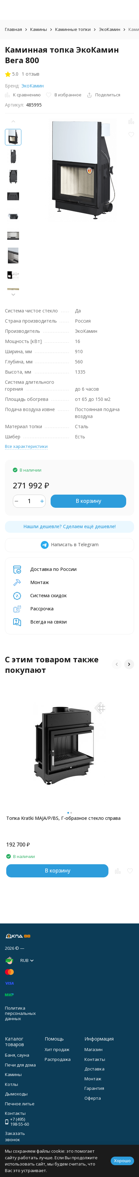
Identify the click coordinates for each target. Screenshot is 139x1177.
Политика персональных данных (20, 1013)
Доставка (94, 1069)
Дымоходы (16, 1094)
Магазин (93, 1049)
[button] (13, 294)
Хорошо (122, 1161)
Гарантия (94, 1088)
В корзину (88, 500)
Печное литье (20, 1104)
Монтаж (92, 1079)
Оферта (92, 1098)
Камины (38, 29)
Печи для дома (20, 1065)
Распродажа (58, 1059)
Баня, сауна (17, 1055)
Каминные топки (73, 29)
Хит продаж (57, 1049)
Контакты (94, 1059)
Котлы (11, 1084)
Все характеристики (26, 446)
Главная (13, 29)
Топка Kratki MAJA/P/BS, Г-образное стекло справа (63, 818)
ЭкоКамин (109, 29)
